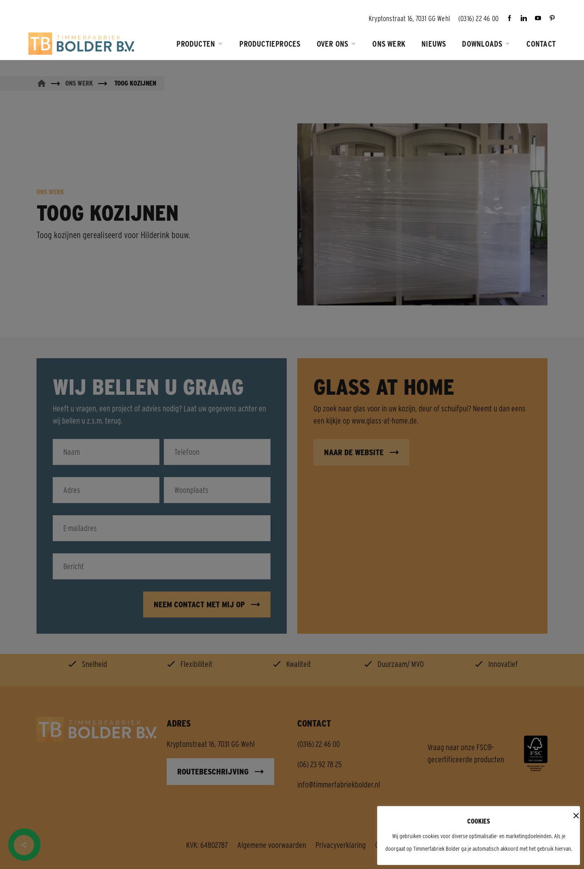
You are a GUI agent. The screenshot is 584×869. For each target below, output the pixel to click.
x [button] (574, 816)
